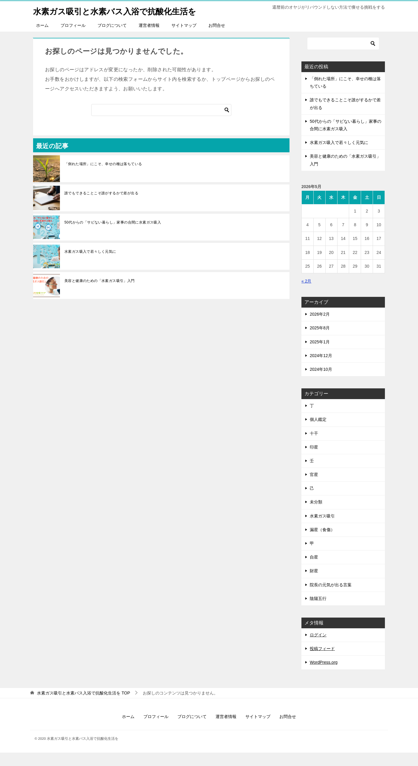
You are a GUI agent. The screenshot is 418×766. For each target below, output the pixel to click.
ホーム (42, 38)
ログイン (318, 648)
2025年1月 (320, 355)
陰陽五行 (318, 612)
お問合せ (216, 38)
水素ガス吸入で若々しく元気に (90, 265)
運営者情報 (149, 38)
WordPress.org (324, 675)
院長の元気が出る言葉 (331, 598)
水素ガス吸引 (322, 529)
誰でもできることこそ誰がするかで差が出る (101, 206)
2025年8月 (320, 341)
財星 (314, 584)
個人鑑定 (318, 432)
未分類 (316, 515)
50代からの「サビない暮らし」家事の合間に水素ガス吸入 (112, 236)
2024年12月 (321, 369)
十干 (314, 446)
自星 (314, 570)
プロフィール (73, 38)
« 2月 (306, 294)
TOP (83, 706)
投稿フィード (322, 662)
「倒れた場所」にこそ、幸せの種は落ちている (103, 177)
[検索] (161, 123)
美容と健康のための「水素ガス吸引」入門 (99, 294)
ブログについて (112, 38)
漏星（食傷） (322, 543)
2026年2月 (320, 327)
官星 (314, 488)
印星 (314, 460)
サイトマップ (183, 38)
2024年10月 (321, 382)
